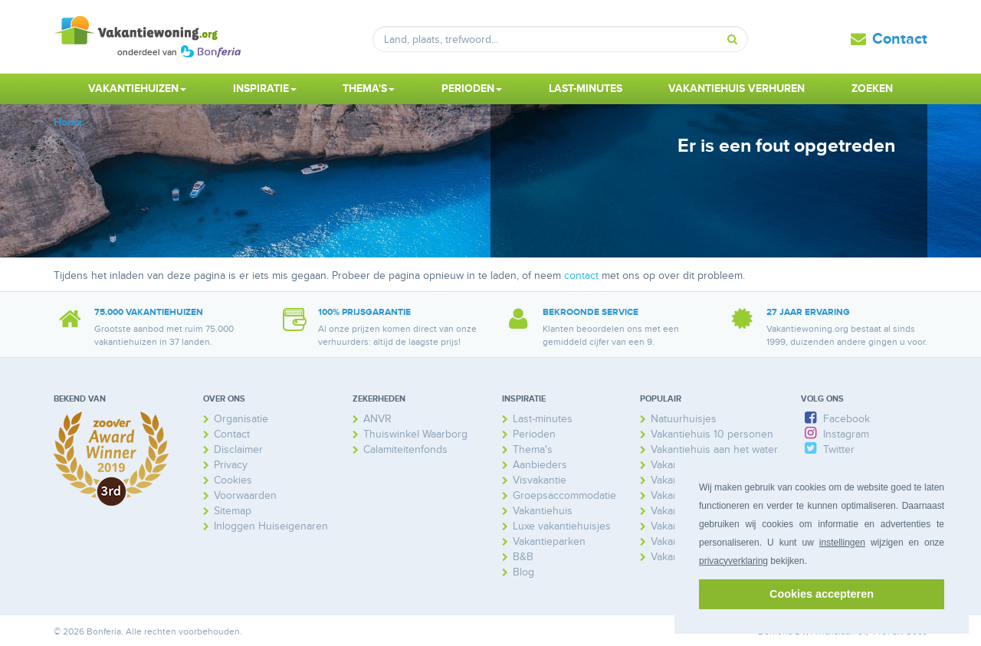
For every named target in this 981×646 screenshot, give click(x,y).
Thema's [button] (369, 88)
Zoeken (872, 88)
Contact (899, 39)
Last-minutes (585, 88)
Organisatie (241, 418)
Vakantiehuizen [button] (137, 88)
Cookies (233, 480)
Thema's (533, 449)
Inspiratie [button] (265, 88)
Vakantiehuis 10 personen (712, 434)
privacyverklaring (733, 561)
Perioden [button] (471, 88)
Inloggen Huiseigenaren (271, 526)
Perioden (534, 434)
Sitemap (232, 510)
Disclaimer (238, 449)
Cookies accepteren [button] (821, 594)
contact (581, 275)
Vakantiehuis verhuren (736, 88)
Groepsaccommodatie (564, 495)
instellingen (842, 542)
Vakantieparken (549, 541)
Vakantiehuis (543, 510)
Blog (523, 572)
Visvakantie (539, 480)
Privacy (231, 464)
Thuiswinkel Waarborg (415, 434)
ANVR (377, 418)
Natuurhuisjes (684, 418)
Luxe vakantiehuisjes (562, 526)
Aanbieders (540, 464)
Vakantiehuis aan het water (714, 449)
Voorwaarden (245, 495)
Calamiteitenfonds (405, 449)
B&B (523, 556)
